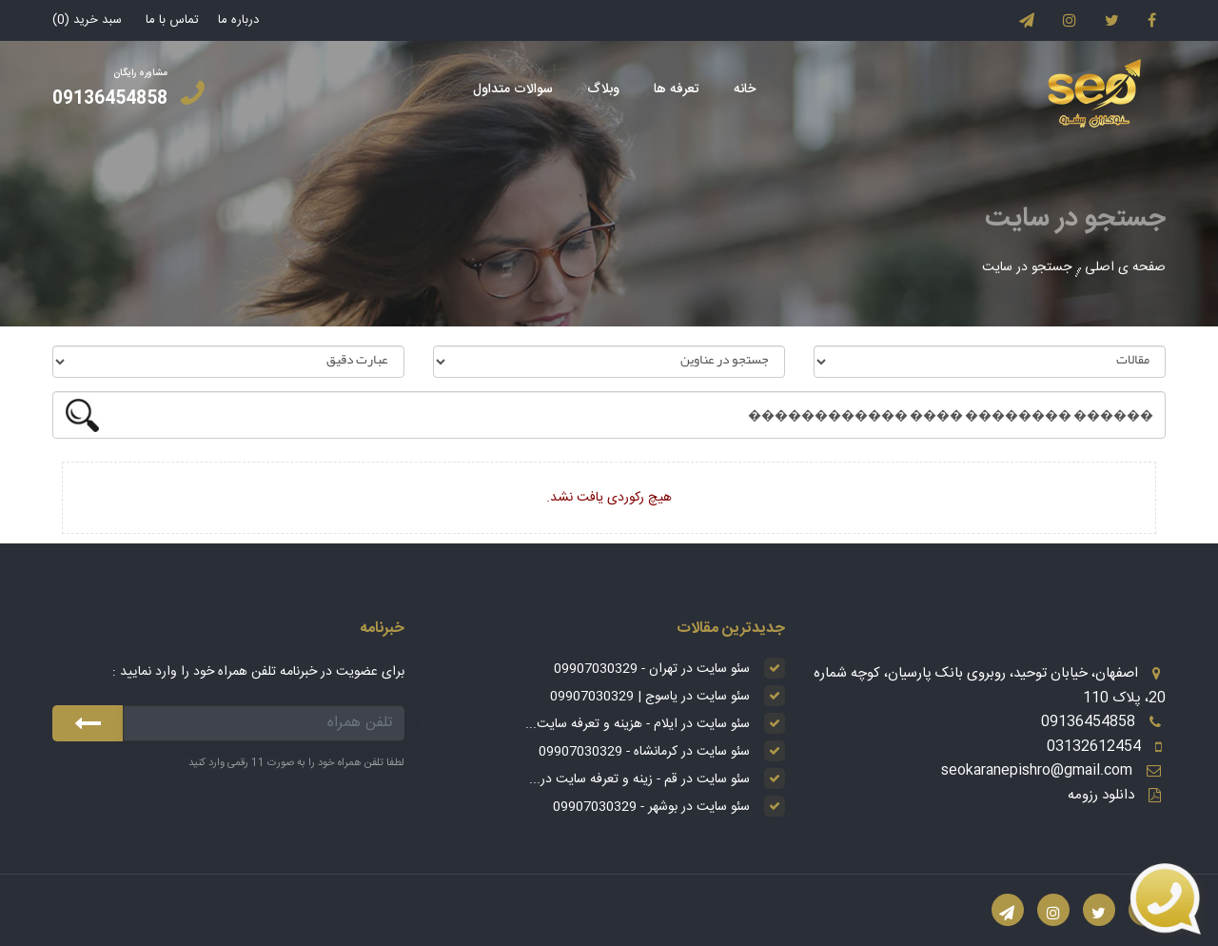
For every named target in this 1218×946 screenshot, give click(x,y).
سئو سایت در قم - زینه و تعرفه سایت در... (639, 779)
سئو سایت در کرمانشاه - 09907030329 (644, 751)
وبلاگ (603, 89)
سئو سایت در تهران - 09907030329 (652, 669)
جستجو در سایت (1026, 267)
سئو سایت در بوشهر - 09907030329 (651, 807)
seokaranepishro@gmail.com (1036, 770)
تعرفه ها (676, 89)
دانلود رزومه (1101, 795)
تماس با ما (172, 20)
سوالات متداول (513, 89)
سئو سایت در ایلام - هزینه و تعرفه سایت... (637, 724)
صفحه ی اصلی (1125, 267)
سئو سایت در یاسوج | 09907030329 (650, 696)
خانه (745, 89)
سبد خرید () (87, 20)
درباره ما (238, 20)
